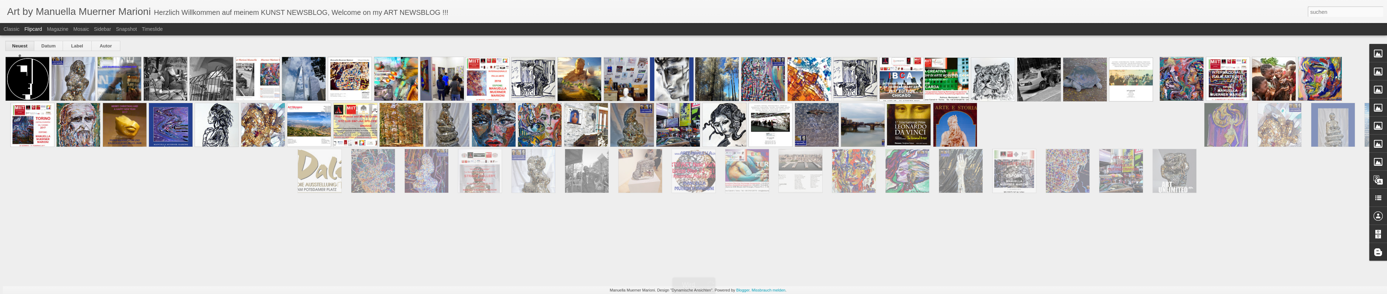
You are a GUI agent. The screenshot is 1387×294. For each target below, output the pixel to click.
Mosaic (81, 29)
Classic (11, 29)
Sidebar (102, 29)
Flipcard (33, 29)
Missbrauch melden (768, 290)
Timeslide (152, 29)
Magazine (58, 29)
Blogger (742, 290)
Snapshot (126, 29)
